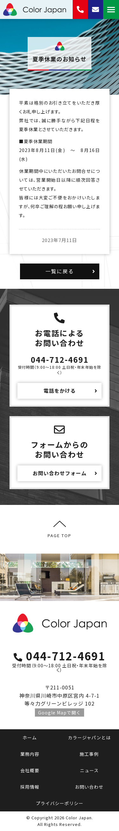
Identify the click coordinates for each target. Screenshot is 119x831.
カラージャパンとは (89, 737)
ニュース (89, 770)
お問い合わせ (89, 787)
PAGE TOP (59, 529)
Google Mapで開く (59, 712)
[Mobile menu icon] (111, 9)
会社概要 (29, 770)
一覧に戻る (59, 271)
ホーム (30, 737)
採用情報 (29, 787)
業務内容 (29, 754)
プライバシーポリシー (59, 803)
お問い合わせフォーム (60, 473)
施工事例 (89, 754)
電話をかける (59, 390)
